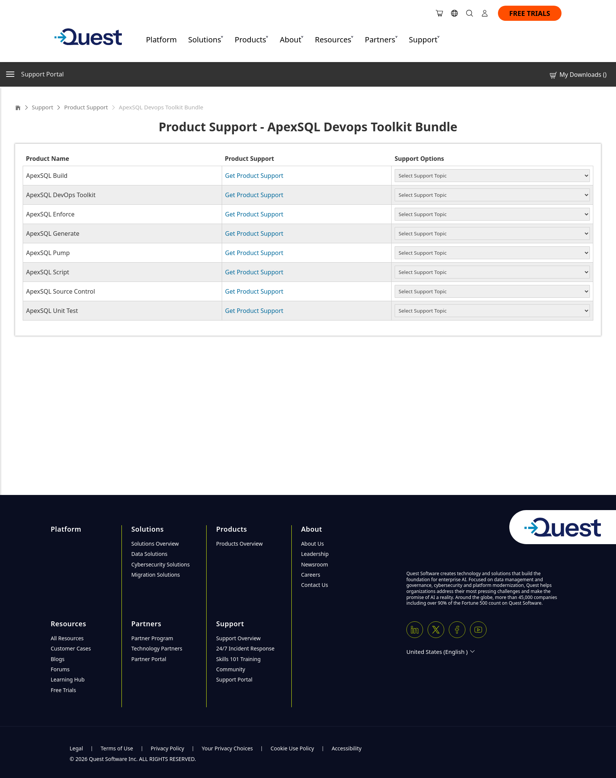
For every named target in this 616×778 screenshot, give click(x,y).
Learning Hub (68, 679)
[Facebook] (457, 629)
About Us (312, 543)
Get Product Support (254, 175)
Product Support (86, 107)
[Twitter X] (436, 629)
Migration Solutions (155, 574)
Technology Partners (156, 648)
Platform (161, 39)
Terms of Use (117, 748)
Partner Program (152, 638)
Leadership (315, 553)
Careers (310, 574)
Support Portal (234, 679)
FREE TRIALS (529, 13)
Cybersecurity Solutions (160, 564)
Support (42, 107)
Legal (76, 748)
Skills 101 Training (238, 659)
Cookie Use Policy (292, 748)
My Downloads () (578, 74)
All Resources (67, 638)
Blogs (58, 659)
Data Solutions (149, 553)
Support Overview (238, 638)
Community (230, 669)
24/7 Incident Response (245, 648)
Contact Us (314, 584)
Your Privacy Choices (227, 748)
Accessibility (346, 748)
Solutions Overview (155, 543)
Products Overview (239, 543)
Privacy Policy (167, 748)
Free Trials (63, 690)
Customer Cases (71, 648)
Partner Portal (148, 659)
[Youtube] (478, 629)
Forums (60, 669)
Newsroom (314, 564)
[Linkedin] (414, 629)
